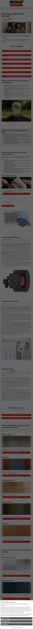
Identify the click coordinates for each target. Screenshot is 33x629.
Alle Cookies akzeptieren (5, 618)
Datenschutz (19, 627)
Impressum (14, 627)
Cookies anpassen (4, 624)
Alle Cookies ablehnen (5, 621)
